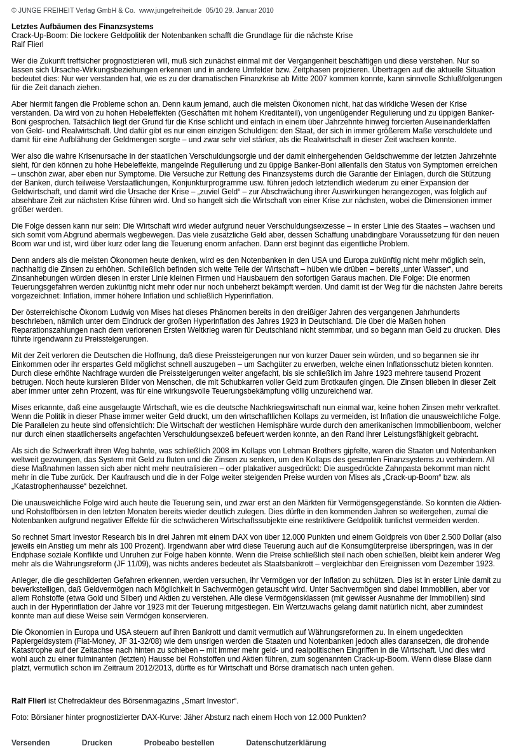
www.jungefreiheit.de (170, 10)
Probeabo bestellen (179, 742)
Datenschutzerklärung (286, 742)
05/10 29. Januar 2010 (240, 10)
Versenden (30, 742)
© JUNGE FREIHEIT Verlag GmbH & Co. (74, 10)
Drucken (97, 742)
